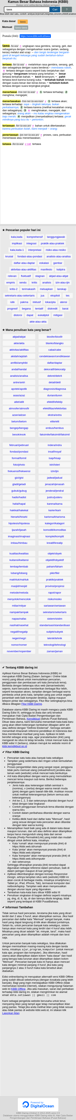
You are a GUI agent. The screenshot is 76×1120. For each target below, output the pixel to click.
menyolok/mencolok (19, 599)
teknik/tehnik (54, 638)
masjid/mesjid (19, 586)
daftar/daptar (54, 362)
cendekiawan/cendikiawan (54, 356)
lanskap (61, 289)
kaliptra (61, 269)
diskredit (52, 308)
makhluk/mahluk (19, 579)
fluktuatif (26, 276)
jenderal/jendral (55, 490)
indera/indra (55, 445)
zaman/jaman (55, 651)
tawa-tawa (21, 27)
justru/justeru (54, 497)
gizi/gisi (19, 477)
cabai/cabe (54, 349)
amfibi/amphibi (19, 362)
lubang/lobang (19, 573)
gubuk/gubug (19, 490)
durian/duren (54, 395)
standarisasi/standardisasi (55, 625)
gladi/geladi (19, 484)
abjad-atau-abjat (58, 276)
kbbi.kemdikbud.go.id (14, 746)
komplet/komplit (55, 536)
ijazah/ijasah (19, 529)
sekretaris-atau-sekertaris (20, 295)
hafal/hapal (19, 503)
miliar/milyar (19, 605)
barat (65, 308)
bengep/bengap (19, 427)
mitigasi (58, 315)
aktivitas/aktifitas (19, 349)
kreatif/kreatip (55, 542)
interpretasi (34, 249)
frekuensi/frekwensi (19, 471)
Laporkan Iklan (10, 1013)
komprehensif (35, 236)
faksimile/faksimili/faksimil (55, 434)
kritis (34, 282)
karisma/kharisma (54, 516)
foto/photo (19, 464)
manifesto (46, 269)
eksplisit (55, 295)
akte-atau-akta (38, 321)
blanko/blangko (54, 343)
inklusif (37, 302)
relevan (12, 276)
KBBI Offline (18, 989)
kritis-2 (13, 289)
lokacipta (50, 302)
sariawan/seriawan (55, 605)
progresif (12, 308)
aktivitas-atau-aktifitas (23, 269)
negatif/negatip (19, 631)
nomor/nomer (19, 644)
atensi (63, 302)
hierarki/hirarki (19, 516)
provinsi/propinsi (54, 586)
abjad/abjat (19, 336)
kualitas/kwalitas (19, 553)
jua (42, 295)
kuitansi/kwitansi (19, 560)
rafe (12, 302)
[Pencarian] (27, 9)
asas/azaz (19, 395)
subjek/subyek (54, 631)
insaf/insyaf (54, 451)
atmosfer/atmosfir (19, 408)
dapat (30, 315)
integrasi (31, 243)
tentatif (39, 308)
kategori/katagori (54, 523)
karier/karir (54, 510)
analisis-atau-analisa (59, 256)
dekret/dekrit (54, 375)
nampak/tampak (19, 612)
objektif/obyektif (55, 560)
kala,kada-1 (17, 249)
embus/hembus (55, 427)
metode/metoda (19, 592)
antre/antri (19, 382)
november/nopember (19, 651)
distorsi (18, 315)
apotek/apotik (19, 388)
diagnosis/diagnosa (54, 388)
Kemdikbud (33, 718)
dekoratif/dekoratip (54, 369)
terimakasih (28, 289)
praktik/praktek (54, 579)
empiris (10, 282)
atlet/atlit (19, 401)
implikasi (17, 243)
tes (67, 295)
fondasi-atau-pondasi (29, 256)
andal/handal (19, 369)
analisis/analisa (19, 375)
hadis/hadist (19, 497)
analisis (46, 282)
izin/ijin (55, 471)
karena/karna (54, 503)
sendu (22, 282)
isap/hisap (55, 458)
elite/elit (54, 421)
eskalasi (44, 262)
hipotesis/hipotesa (19, 523)
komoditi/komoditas (54, 529)
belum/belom (19, 421)
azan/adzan (19, 414)
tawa (23, 21)
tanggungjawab (56, 236)
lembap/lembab (19, 566)
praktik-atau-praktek (52, 243)
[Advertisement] (38, 183)
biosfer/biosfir (54, 336)
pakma (24, 302)
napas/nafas (19, 618)
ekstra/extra (55, 414)
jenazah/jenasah (54, 484)
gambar (57, 262)
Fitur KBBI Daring (31, 703)
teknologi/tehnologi (55, 644)
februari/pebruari (19, 445)
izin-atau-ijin (63, 282)
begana (26, 308)
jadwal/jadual (54, 477)
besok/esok (19, 434)
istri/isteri (54, 464)
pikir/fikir (55, 573)
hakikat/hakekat (19, 510)
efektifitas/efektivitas (54, 408)
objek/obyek (55, 553)
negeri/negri (19, 638)
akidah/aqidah (19, 356)
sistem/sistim (54, 618)
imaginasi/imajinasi (19, 536)
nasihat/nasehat (19, 625)
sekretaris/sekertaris (54, 612)
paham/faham (55, 566)
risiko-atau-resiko (56, 249)
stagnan (40, 276)
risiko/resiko (55, 599)
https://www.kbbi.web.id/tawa (35, 36)
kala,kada (16, 236)
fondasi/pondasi (19, 451)
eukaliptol (43, 315)
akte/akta (19, 343)
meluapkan (46, 289)
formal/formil (19, 458)
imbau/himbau (19, 542)
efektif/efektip (55, 401)
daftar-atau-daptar (24, 262)
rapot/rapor (54, 592)
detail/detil (55, 382)
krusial (9, 256)
